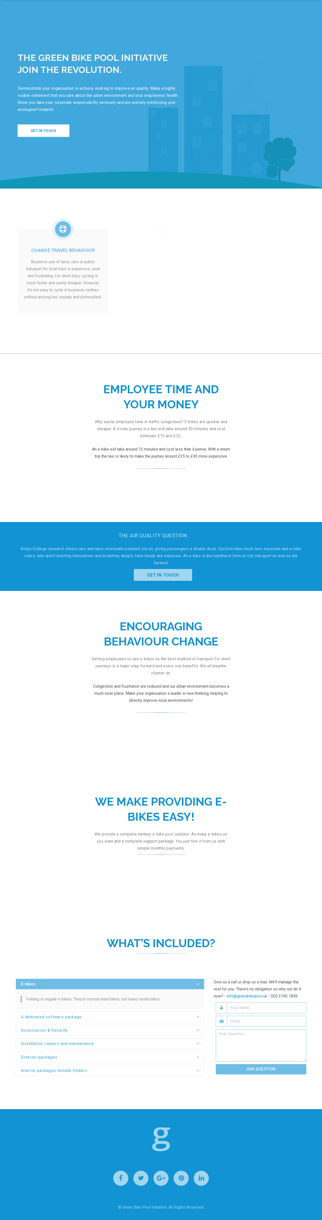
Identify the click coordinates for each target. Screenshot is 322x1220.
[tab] (107, 984)
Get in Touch (166, 575)
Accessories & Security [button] (41, 1030)
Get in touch (43, 130)
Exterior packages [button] (36, 1057)
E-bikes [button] (25, 984)
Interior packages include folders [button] (51, 1070)
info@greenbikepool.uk (247, 996)
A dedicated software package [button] (48, 1017)
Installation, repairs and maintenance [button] (54, 1043)
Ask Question (263, 1069)
